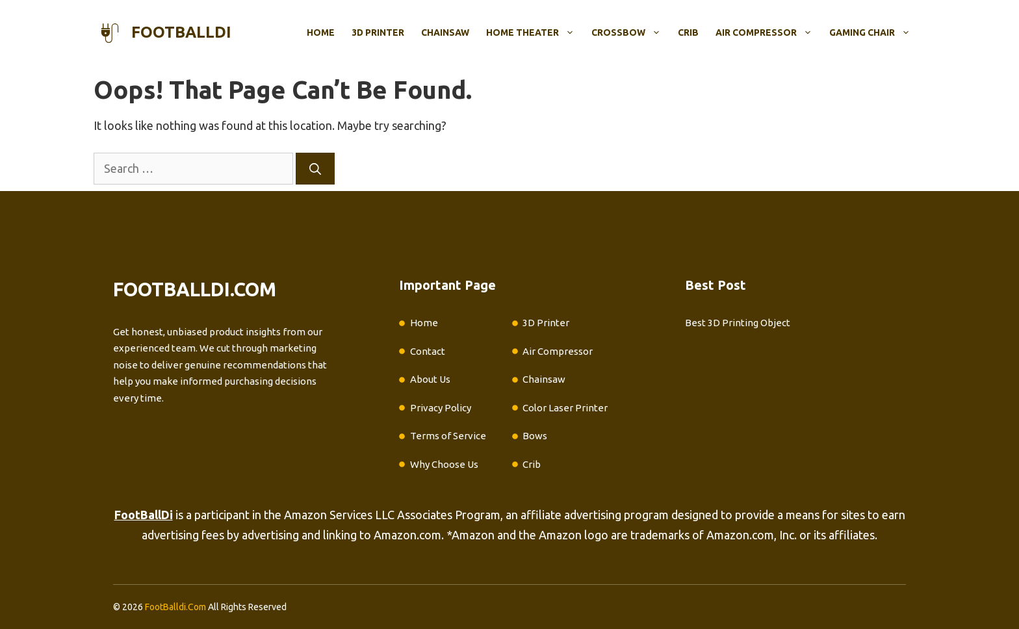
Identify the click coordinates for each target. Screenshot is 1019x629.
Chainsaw (445, 32)
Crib (688, 32)
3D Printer (378, 32)
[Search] (315, 169)
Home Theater (534, 32)
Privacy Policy (440, 407)
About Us (430, 379)
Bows (534, 435)
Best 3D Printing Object (737, 322)
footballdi (181, 32)
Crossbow (630, 32)
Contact (427, 351)
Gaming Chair (874, 32)
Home (321, 32)
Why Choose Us (444, 464)
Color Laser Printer (565, 407)
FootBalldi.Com (175, 607)
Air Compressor (768, 32)
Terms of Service (448, 435)
